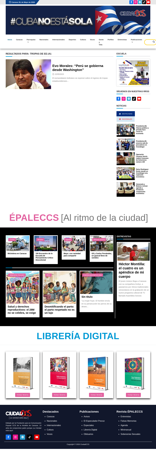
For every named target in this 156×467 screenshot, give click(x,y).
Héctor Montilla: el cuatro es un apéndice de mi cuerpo (132, 270)
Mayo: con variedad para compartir (72, 254)
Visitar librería (22, 395)
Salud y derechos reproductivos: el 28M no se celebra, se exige (22, 309)
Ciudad (12, 240)
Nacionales (43, 40)
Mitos (48, 275)
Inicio (10, 40)
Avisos (87, 416)
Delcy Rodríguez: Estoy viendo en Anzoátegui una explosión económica (142, 173)
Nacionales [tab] (125, 119)
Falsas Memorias (128, 421)
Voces (92, 40)
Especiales (89, 425)
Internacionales (58, 40)
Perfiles (111, 40)
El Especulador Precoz (94, 421)
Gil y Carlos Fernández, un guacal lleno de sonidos (102, 255)
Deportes (72, 40)
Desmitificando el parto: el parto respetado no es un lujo (60, 309)
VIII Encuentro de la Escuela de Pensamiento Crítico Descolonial (44, 256)
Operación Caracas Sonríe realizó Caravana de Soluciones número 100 (142, 158)
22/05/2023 (59, 74)
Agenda (68, 240)
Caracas (19, 40)
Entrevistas (122, 40)
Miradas (40, 240)
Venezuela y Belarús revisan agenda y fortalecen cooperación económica (142, 188)
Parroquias (31, 41)
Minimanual (126, 430)
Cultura (83, 40)
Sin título (87, 296)
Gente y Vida (101, 42)
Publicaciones (136, 41)
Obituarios (88, 434)
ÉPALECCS (34, 218)
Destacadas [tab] (125, 114)
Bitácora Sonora (99, 240)
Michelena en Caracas (17, 253)
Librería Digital (78, 336)
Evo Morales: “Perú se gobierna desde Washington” (77, 68)
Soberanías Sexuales (17, 275)
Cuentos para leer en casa (92, 275)
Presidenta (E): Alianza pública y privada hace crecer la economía (142, 129)
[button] (133, 72)
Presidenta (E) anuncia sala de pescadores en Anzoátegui (142, 144)
